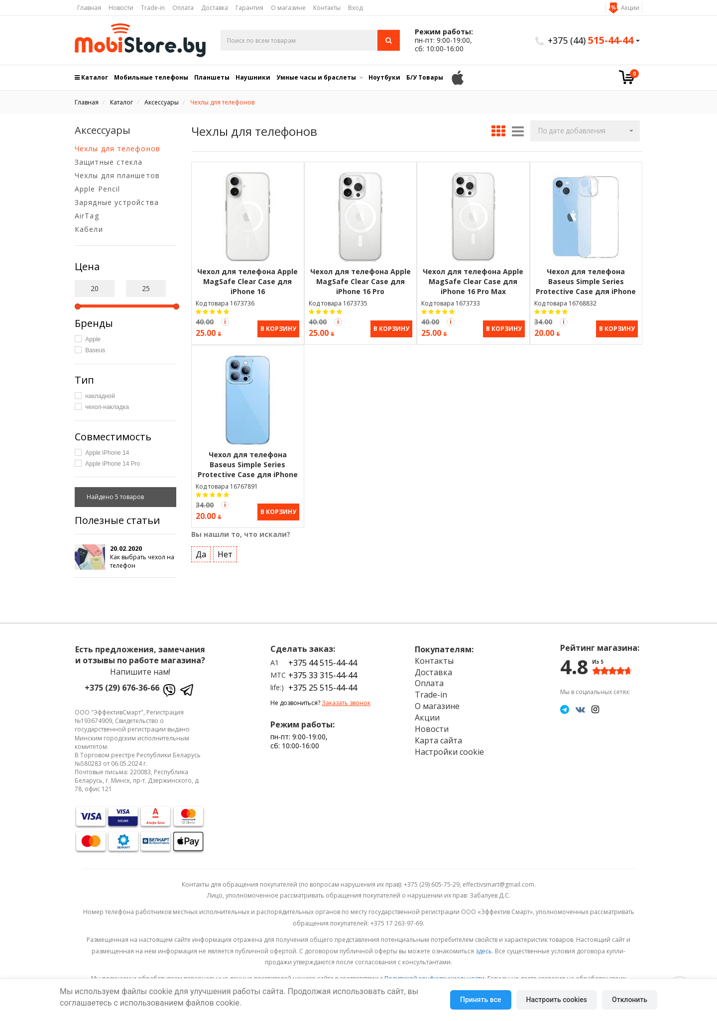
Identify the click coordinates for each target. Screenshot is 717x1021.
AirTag (87, 215)
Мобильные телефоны (151, 77)
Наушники (253, 77)
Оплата (183, 7)
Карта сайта (438, 740)
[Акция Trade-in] (225, 322)
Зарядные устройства (117, 202)
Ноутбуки (384, 77)
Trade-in (153, 7)
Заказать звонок (346, 703)
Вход (355, 7)
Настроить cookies (556, 1000)
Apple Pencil (97, 189)
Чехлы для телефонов (117, 148)
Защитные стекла (109, 162)
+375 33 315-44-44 (322, 675)
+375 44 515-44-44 (322, 662)
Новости (121, 7)
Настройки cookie (449, 751)
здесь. (484, 951)
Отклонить (629, 1000)
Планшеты (212, 77)
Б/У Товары (424, 77)
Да (201, 553)
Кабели (89, 229)
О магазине (288, 7)
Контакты (327, 7)
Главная (89, 7)
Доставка (214, 7)
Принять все (480, 1000)
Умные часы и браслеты (316, 77)
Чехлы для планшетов (117, 175)
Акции (630, 7)
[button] (585, 130)
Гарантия (249, 7)
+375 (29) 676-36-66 (122, 687)
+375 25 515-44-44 (322, 687)
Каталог (91, 77)
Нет (225, 553)
